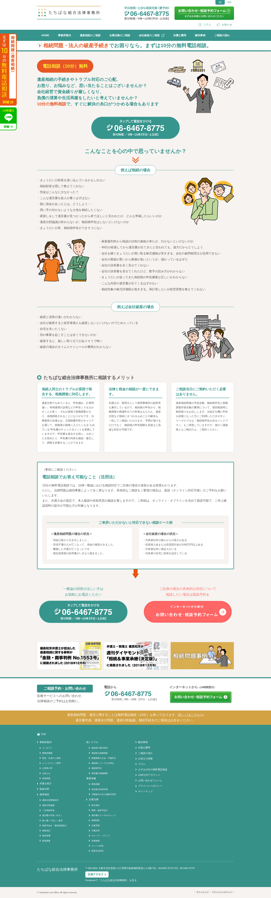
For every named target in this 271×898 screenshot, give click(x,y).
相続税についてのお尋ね (102, 763)
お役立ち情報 (145, 758)
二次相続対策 (48, 810)
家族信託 (46, 830)
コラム (207, 24)
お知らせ (227, 24)
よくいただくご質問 (51, 763)
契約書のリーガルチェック (103, 815)
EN (229, 2)
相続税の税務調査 (99, 753)
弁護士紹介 (46, 783)
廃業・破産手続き (99, 810)
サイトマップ (145, 791)
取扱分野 (44, 789)
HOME (45, 35)
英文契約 (95, 805)
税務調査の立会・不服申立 (103, 758)
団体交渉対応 (97, 851)
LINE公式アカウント (149, 775)
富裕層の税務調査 (99, 773)
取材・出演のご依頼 (51, 758)
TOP (43, 734)
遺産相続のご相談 (90, 35)
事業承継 (95, 784)
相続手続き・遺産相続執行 (54, 825)
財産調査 (46, 841)
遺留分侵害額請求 (50, 800)
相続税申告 (96, 768)
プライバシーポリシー (150, 786)
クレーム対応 (97, 846)
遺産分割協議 (48, 805)
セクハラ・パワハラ (100, 835)
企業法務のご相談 (119, 35)
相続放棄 (46, 835)
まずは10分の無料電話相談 (152, 769)
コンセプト (47, 748)
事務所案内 (64, 35)
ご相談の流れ (222, 35)
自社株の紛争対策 (99, 789)
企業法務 (94, 799)
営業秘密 (95, 841)
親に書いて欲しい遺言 (52, 820)
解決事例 (200, 35)
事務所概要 (47, 753)
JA (220, 2)
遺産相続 (44, 794)
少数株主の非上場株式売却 (103, 794)
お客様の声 (47, 768)
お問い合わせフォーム (150, 780)
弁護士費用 (179, 35)
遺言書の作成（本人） (52, 815)
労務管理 (95, 825)
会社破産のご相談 (149, 35)
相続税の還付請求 (99, 748)
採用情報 (46, 778)
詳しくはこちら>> (191, 715)
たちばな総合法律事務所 (113, 880)
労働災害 (95, 830)
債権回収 (95, 820)
